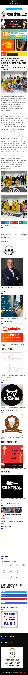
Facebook (14, 595)
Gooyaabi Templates (22, 672)
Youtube (14, 599)
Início (3, 54)
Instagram (14, 602)
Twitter (14, 591)
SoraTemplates (9, 672)
